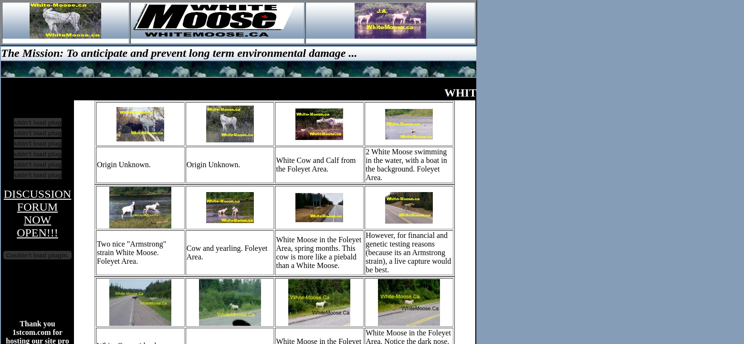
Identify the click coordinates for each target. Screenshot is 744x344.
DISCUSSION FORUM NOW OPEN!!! (37, 213)
